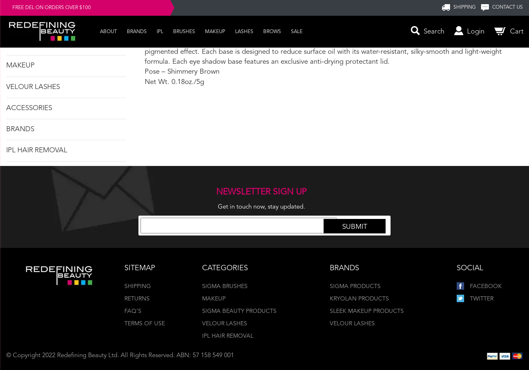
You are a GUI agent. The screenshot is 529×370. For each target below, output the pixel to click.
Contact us (507, 7)
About (108, 31)
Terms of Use (144, 324)
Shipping (137, 286)
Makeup (215, 31)
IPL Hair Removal (36, 150)
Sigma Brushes (225, 286)
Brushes (184, 31)
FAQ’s (132, 311)
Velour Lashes (33, 87)
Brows (272, 31)
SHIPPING (464, 7)
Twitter (475, 299)
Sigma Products (355, 286)
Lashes (244, 31)
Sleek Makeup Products (367, 311)
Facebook (479, 286)
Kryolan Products (359, 299)
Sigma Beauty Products (239, 311)
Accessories (29, 108)
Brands (137, 31)
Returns (137, 299)
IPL (160, 31)
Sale (297, 31)
